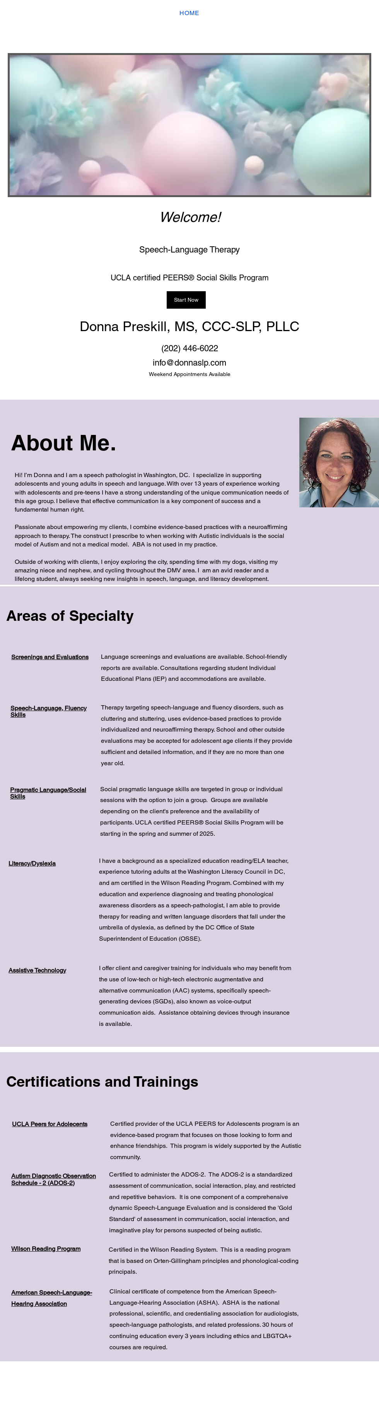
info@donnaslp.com (189, 363)
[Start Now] (186, 300)
